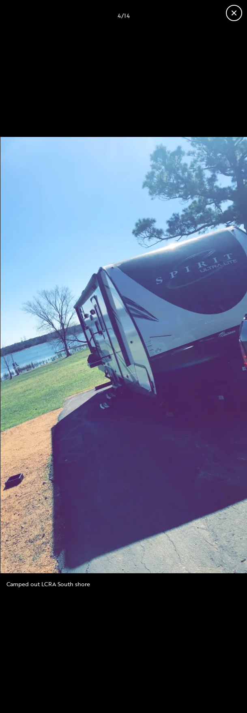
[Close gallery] (234, 13)
